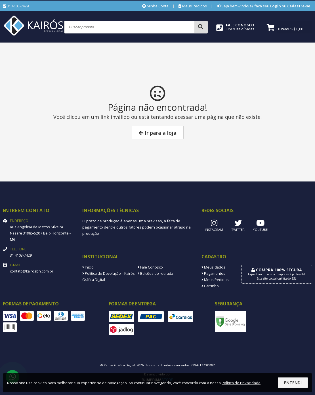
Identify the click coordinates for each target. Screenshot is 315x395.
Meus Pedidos (192, 6)
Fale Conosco (150, 267)
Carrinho (210, 286)
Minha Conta (155, 6)
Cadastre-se (298, 6)
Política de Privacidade (241, 382)
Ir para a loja (158, 132)
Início (88, 267)
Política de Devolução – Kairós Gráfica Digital (108, 276)
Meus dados (213, 267)
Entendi (293, 382)
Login (275, 6)
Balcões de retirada (155, 273)
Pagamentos (213, 273)
